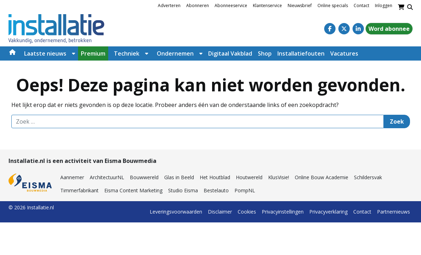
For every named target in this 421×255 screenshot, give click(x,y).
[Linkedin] (358, 28)
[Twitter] (344, 28)
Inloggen (383, 5)
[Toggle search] (410, 7)
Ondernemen (175, 53)
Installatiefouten (301, 53)
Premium (93, 53)
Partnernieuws (393, 211)
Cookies (247, 211)
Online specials (332, 5)
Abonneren (197, 5)
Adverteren (169, 5)
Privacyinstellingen (283, 211)
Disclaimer (220, 211)
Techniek (126, 53)
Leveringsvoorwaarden (176, 211)
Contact (361, 5)
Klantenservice (267, 5)
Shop (265, 53)
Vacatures (344, 53)
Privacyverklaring (328, 211)
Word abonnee (389, 29)
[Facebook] (330, 28)
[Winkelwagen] (401, 7)
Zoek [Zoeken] (397, 121)
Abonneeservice (231, 5)
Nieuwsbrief (300, 5)
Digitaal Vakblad (230, 53)
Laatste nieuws (45, 53)
